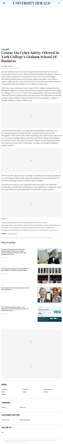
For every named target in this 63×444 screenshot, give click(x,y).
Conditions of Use (14, 442)
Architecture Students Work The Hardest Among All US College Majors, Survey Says (29, 230)
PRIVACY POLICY (6, 420)
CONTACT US (23, 407)
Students (25, 389)
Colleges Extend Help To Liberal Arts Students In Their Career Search (24, 223)
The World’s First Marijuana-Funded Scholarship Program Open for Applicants (27, 228)
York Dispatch (16, 93)
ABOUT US (4, 407)
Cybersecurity (12, 234)
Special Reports (47, 389)
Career (24, 392)
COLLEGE (45, 392)
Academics (4, 389)
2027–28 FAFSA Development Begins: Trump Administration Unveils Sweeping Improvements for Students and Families (15, 308)
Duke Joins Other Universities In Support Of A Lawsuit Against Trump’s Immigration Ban (30, 225)
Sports (3, 392)
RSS (3, 432)
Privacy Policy (24, 442)
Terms (6, 442)
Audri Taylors (8, 66)
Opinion (4, 394)
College (5, 49)
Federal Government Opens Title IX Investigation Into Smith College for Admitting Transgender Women (15, 269)
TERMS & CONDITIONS (25, 420)
